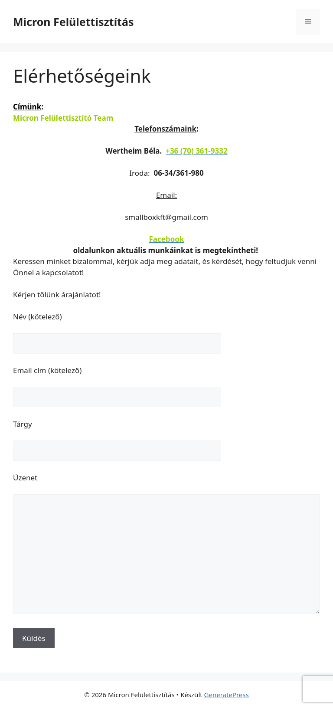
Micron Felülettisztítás (73, 21)
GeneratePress (226, 694)
